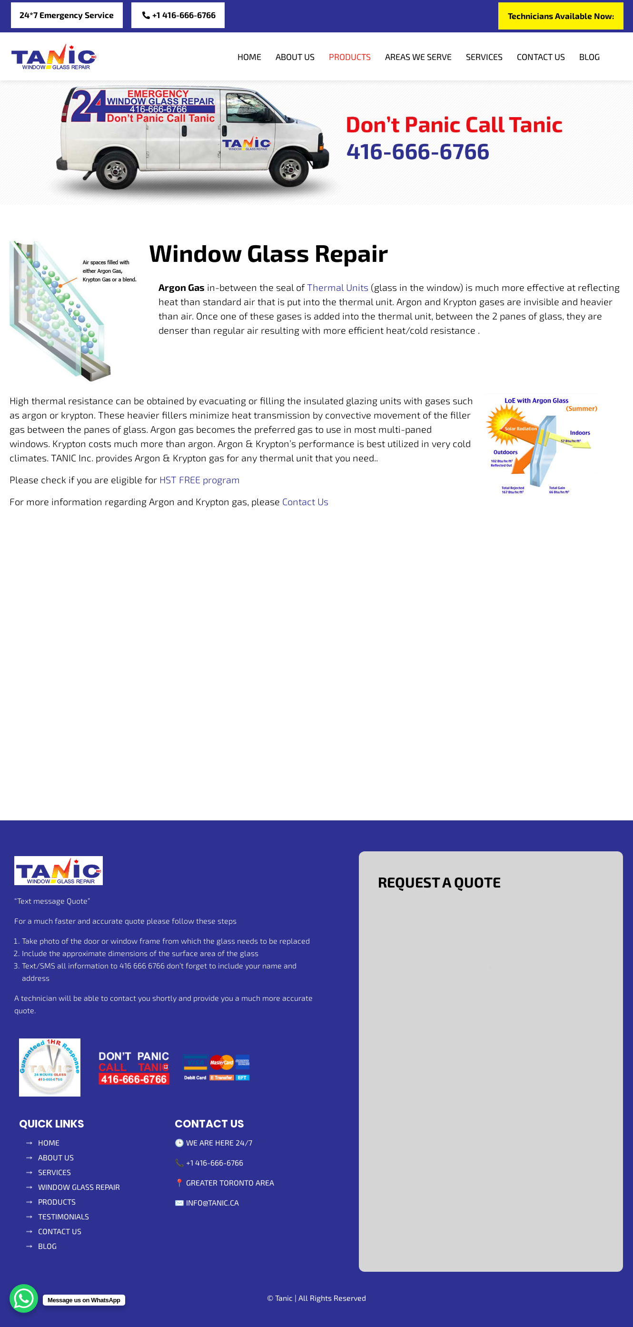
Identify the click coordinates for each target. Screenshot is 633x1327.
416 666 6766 (142, 965)
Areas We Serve (418, 57)
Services (484, 57)
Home (249, 57)
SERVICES (54, 1172)
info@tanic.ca (212, 1202)
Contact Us (541, 57)
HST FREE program (198, 480)
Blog (589, 57)
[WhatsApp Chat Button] (24, 1298)
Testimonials (63, 1216)
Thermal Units (337, 287)
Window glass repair (79, 1186)
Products (350, 57)
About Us (295, 57)
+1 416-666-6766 (214, 1162)
